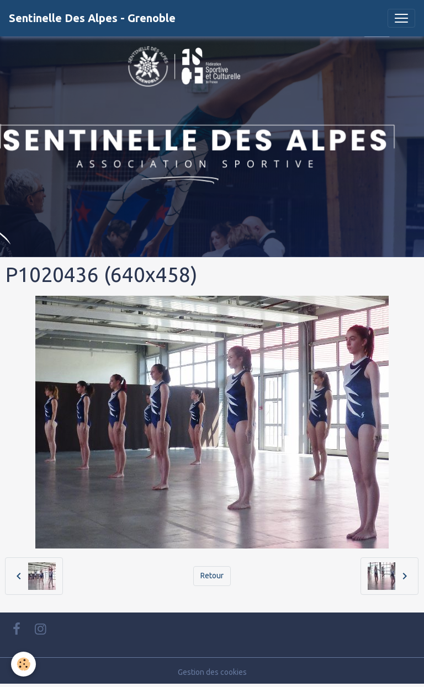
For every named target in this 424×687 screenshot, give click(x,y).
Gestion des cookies (212, 672)
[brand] (92, 18)
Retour (212, 575)
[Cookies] (23, 664)
